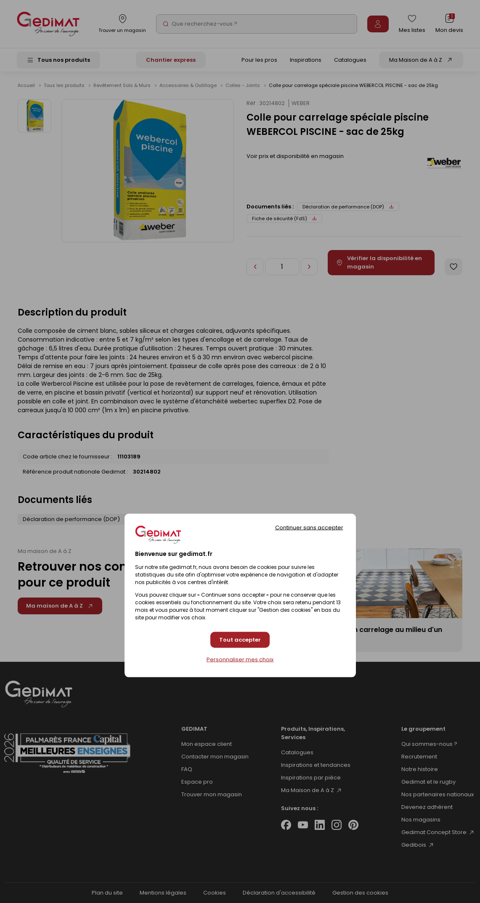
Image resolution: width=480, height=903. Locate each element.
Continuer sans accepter (309, 528)
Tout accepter (240, 640)
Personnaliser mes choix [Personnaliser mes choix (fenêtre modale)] (240, 659)
